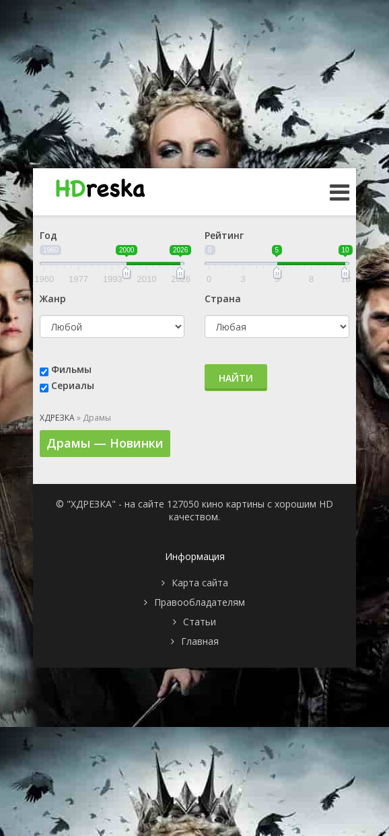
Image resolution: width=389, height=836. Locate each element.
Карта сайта (200, 582)
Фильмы (71, 369)
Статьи (199, 621)
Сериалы (72, 385)
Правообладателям (199, 602)
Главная (200, 641)
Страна (223, 298)
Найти (236, 378)
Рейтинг (224, 235)
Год (48, 235)
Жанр (53, 298)
